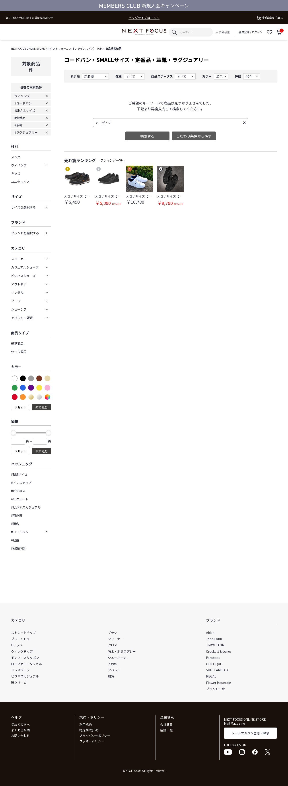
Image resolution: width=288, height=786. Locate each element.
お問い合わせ (20, 735)
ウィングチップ (22, 651)
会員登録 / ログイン (251, 32)
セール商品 (19, 351)
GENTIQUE (214, 664)
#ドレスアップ (21, 482)
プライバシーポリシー (94, 735)
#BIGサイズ (19, 474)
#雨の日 (16, 515)
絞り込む (41, 407)
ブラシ (112, 632)
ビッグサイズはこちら (144, 18)
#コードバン (23, 103)
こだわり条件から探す (194, 136)
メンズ (15, 157)
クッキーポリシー (91, 741)
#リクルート (19, 499)
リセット (20, 407)
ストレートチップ (23, 632)
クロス (112, 645)
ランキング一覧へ (112, 160)
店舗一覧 (166, 730)
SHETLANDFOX (217, 670)
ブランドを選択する (25, 233)
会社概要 (166, 724)
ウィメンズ (22, 96)
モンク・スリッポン (25, 657)
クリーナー (115, 639)
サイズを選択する (23, 207)
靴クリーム (19, 682)
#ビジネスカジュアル (26, 507)
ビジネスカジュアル (25, 676)
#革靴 (18, 125)
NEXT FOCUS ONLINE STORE (144, 32)
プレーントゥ (20, 639)
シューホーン (117, 657)
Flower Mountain (218, 682)
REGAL (211, 676)
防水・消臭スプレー (122, 651)
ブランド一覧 (215, 689)
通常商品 (17, 343)
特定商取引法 (88, 730)
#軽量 (15, 540)
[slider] (13, 432)
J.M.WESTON (215, 645)
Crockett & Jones (219, 651)
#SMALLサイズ (24, 110)
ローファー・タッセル (26, 664)
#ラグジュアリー (26, 132)
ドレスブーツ (20, 670)
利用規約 (85, 724)
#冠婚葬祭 (18, 548)
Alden (210, 632)
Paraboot (213, 657)
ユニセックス (20, 181)
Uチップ (17, 645)
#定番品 (19, 118)
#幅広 (15, 523)
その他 (112, 664)
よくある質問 (20, 730)
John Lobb (214, 639)
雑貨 (111, 676)
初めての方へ (20, 724)
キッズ (15, 173)
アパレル (114, 670)
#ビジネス (18, 491)
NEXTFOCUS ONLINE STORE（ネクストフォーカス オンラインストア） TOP (56, 48)
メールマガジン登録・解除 (250, 733)
